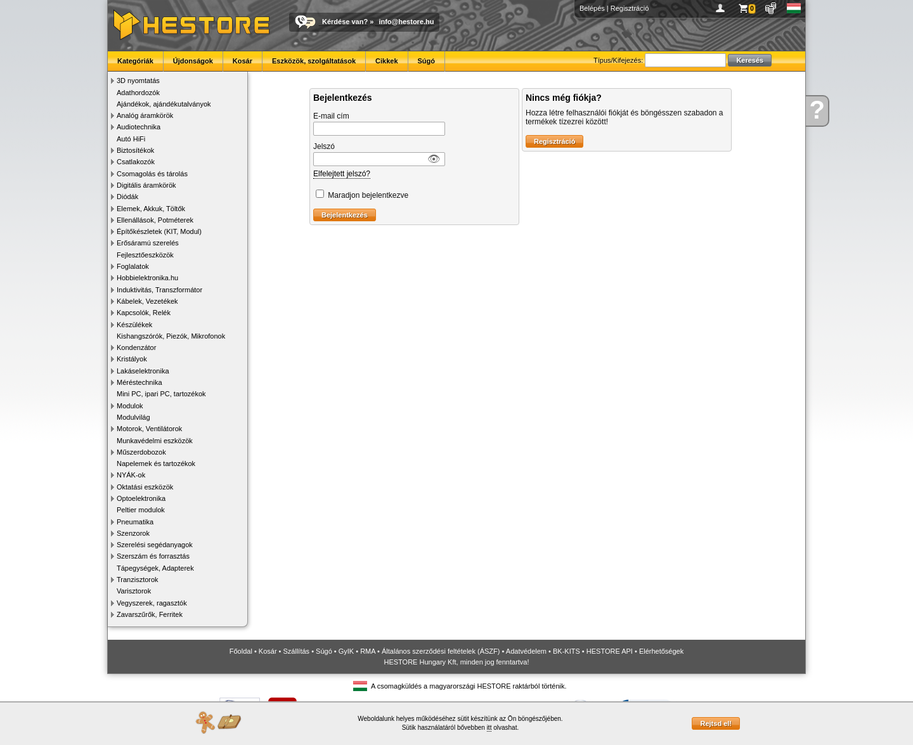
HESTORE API (609, 651)
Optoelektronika (141, 498)
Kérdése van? (345, 21)
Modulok (130, 406)
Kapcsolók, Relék (144, 312)
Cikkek (386, 61)
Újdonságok (193, 61)
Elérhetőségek (661, 651)
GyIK (346, 651)
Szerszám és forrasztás (153, 556)
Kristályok (132, 359)
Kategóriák (135, 61)
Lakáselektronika (143, 371)
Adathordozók (138, 92)
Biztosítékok (135, 150)
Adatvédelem (526, 651)
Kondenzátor (136, 347)
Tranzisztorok (138, 579)
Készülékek (134, 324)
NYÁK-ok (131, 475)
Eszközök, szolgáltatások (314, 61)
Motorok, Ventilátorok (149, 428)
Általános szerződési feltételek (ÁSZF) (441, 651)
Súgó (427, 61)
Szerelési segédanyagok (155, 544)
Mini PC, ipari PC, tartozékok (161, 394)
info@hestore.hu (406, 21)
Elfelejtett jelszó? (341, 173)
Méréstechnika (139, 382)
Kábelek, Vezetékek (147, 301)
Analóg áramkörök (145, 115)
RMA (367, 651)
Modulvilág (133, 417)
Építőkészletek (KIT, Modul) (159, 231)
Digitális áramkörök (146, 185)
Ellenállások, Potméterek (155, 220)
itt (489, 727)
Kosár (242, 61)
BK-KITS (566, 651)
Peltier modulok (141, 510)
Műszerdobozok (141, 452)
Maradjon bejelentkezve (368, 195)
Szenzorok (133, 533)
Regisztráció (630, 8)
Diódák (127, 196)
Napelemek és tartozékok (156, 463)
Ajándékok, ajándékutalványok (164, 104)
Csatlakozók (136, 161)
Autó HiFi (131, 139)
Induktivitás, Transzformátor (159, 290)
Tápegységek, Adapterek (155, 568)
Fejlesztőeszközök (145, 255)
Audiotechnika (138, 127)
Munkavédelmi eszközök (155, 440)
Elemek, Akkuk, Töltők (151, 208)
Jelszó (324, 146)
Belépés (592, 8)
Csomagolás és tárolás (152, 174)
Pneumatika (135, 522)
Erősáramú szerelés (148, 243)
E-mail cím (331, 116)
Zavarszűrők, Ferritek (150, 614)
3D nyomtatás (138, 80)
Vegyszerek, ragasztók (152, 603)
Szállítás (296, 651)
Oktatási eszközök (145, 487)
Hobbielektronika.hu (147, 278)
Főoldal (241, 651)
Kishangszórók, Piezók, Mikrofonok (171, 336)
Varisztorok (134, 591)
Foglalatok (133, 266)
